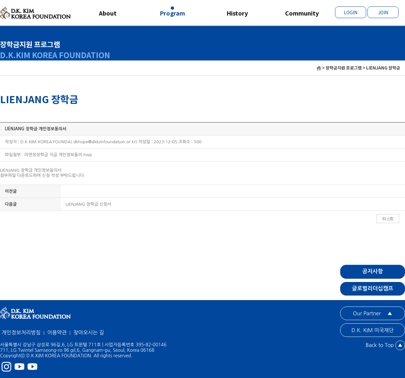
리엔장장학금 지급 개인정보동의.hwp (58, 155)
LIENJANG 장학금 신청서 (88, 204)
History (237, 13)
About (108, 13)
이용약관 (57, 332)
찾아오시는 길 (88, 332)
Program (172, 13)
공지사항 (372, 271)
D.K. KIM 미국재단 (373, 330)
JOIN (383, 12)
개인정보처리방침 (21, 332)
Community (302, 13)
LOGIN (350, 12)
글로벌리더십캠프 (372, 288)
